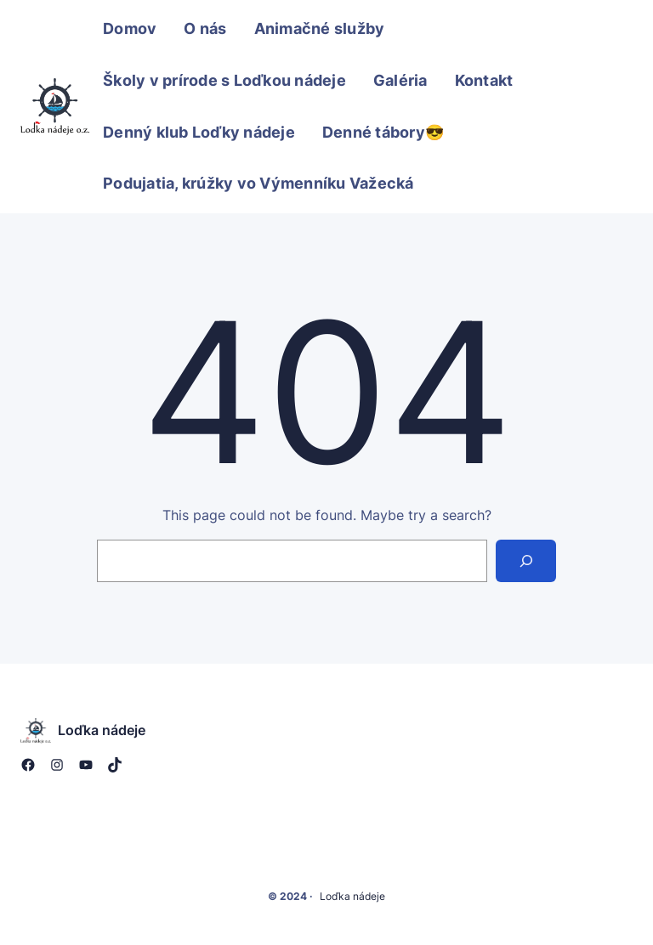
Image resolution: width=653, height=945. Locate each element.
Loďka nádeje (101, 729)
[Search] (526, 560)
